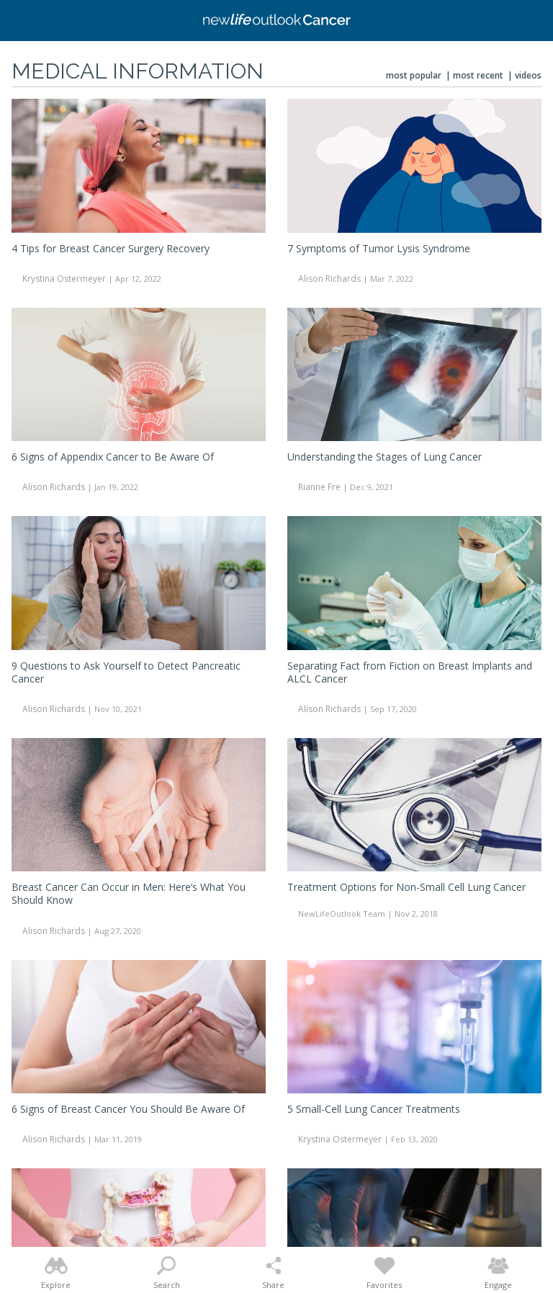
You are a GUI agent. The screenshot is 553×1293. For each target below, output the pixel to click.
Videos (528, 75)
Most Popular (413, 75)
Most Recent (478, 75)
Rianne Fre (319, 487)
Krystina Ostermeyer (64, 278)
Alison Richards (329, 278)
